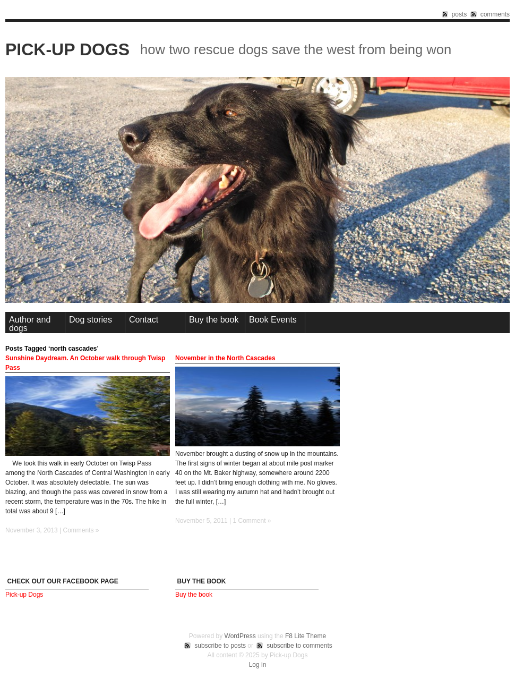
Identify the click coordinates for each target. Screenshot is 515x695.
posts (459, 14)
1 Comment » (252, 520)
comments (495, 14)
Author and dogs (29, 324)
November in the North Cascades (225, 358)
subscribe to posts (220, 645)
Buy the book (213, 319)
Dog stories (90, 319)
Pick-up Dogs (67, 49)
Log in (258, 664)
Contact (143, 319)
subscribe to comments (299, 645)
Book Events (273, 319)
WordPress (240, 636)
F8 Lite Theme (305, 636)
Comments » (81, 530)
